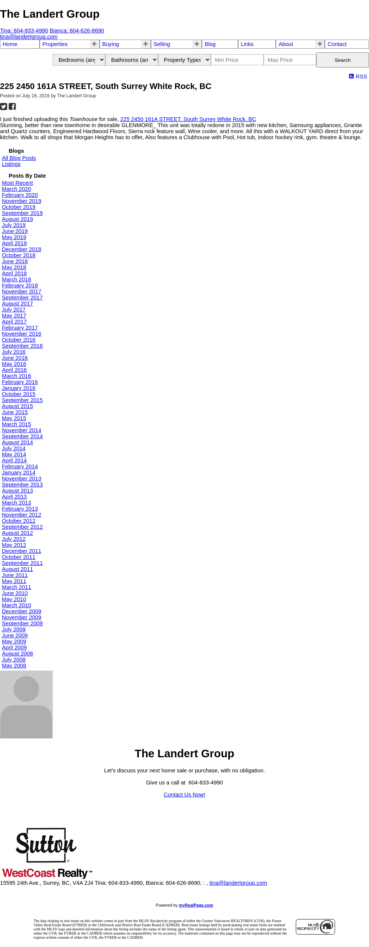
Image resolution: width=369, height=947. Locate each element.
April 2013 (14, 497)
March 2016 (16, 376)
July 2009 (14, 629)
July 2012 (14, 539)
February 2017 (20, 328)
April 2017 (14, 322)
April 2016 (14, 370)
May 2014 (14, 454)
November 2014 (21, 430)
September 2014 (22, 436)
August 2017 (17, 304)
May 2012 (14, 545)
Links (247, 44)
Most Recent (17, 183)
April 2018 (14, 273)
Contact (337, 44)
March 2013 (16, 503)
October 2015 (18, 394)
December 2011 (21, 551)
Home (10, 44)
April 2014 (14, 460)
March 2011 (16, 587)
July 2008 (14, 660)
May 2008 (14, 666)
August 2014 (17, 442)
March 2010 (16, 605)
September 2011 (22, 563)
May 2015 (14, 418)
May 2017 (14, 316)
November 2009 (21, 617)
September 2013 (22, 485)
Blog (209, 44)
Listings (11, 164)
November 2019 (21, 201)
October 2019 (18, 207)
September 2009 (22, 623)
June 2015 (15, 412)
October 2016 (18, 340)
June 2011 (15, 575)
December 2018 (21, 249)
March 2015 (16, 424)
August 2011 (17, 569)
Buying (110, 44)
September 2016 (22, 346)
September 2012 (22, 527)
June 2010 (15, 593)
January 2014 (18, 473)
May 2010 (14, 599)
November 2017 (21, 292)
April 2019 (14, 243)
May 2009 (14, 641)
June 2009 (15, 635)
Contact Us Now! (184, 795)
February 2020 (20, 195)
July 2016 (14, 352)
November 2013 (21, 479)
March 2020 (16, 189)
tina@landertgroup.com (238, 883)
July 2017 (14, 310)
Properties (55, 44)
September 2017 (22, 298)
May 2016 (14, 364)
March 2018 (16, 279)
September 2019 (22, 213)
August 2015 (17, 406)
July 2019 (14, 225)
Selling (162, 44)
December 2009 (21, 611)
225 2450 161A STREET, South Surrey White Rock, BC (188, 119)
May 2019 (14, 237)
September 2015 (22, 400)
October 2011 (18, 557)
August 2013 (17, 491)
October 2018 (18, 255)
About (285, 44)
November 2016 (21, 334)
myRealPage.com (196, 905)
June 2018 (15, 261)
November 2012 (21, 515)
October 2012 (18, 521)
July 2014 (14, 448)
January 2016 (18, 388)
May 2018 (14, 267)
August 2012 (17, 533)
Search (343, 60)
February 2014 (20, 467)
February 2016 (20, 382)
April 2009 (14, 648)
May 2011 (14, 581)
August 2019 (17, 219)
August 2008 (17, 654)
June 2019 (15, 231)
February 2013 (20, 509)
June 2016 (15, 358)
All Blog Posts (19, 158)
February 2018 (20, 285)
